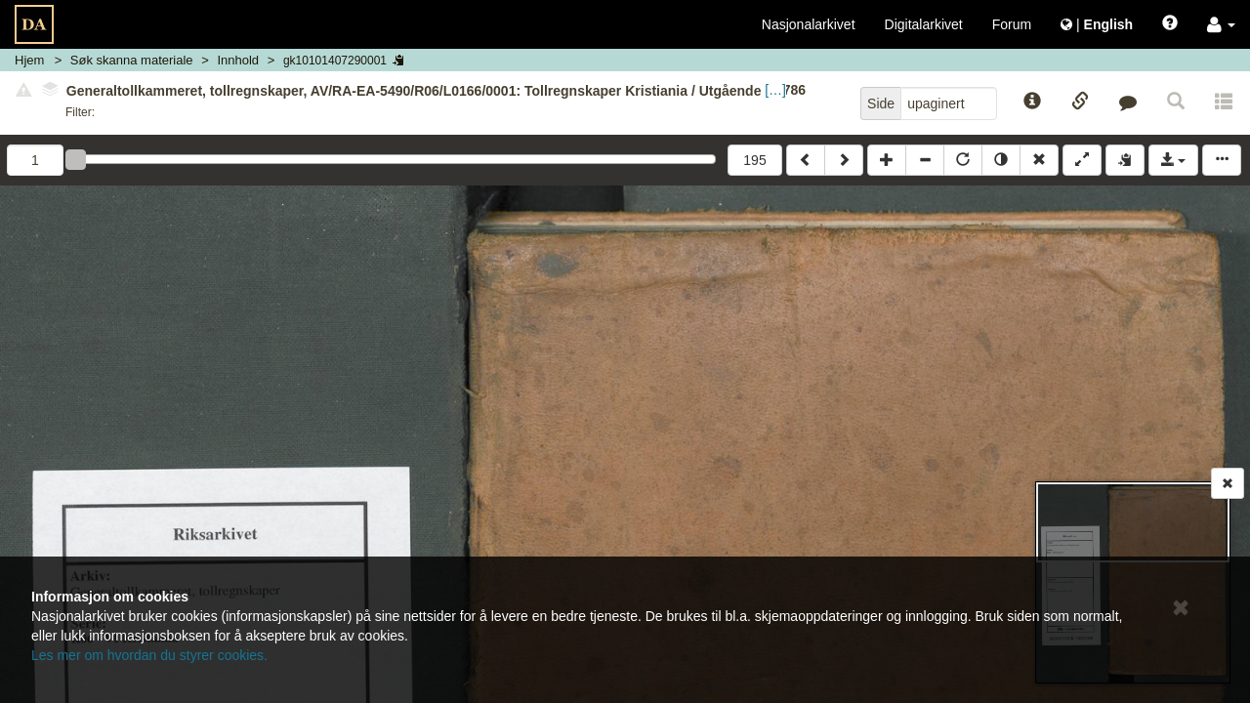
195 (754, 160)
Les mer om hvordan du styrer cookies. (149, 655)
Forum (1011, 24)
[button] (1221, 24)
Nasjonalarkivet (808, 24)
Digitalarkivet (924, 24)
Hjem (29, 60)
